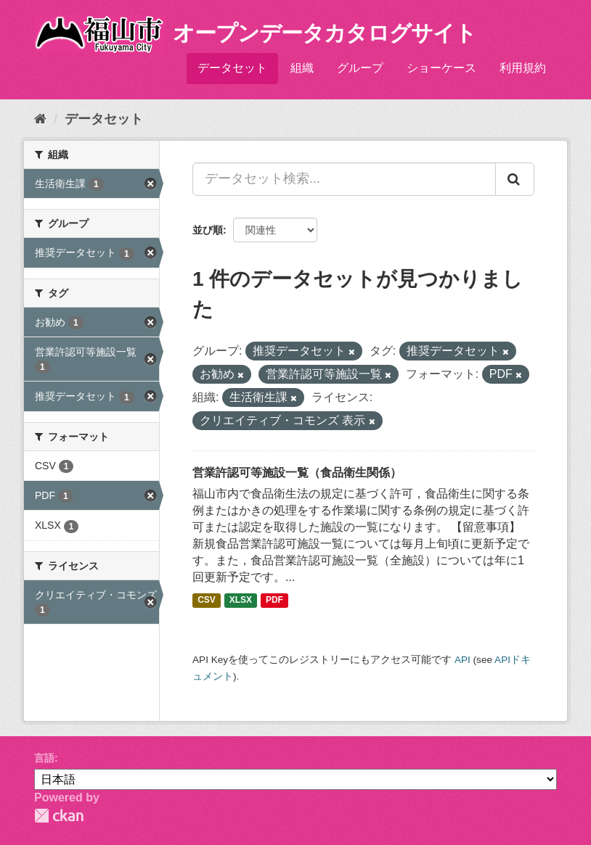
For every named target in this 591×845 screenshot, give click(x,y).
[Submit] (514, 179)
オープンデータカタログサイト (324, 33)
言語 (44, 758)
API (462, 659)
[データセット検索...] (344, 179)
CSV (206, 600)
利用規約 (523, 68)
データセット (232, 68)
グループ (360, 68)
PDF (274, 600)
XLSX (240, 600)
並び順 (207, 230)
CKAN (58, 815)
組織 (302, 68)
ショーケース (441, 68)
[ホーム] (40, 119)
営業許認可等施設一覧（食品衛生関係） (297, 472)
